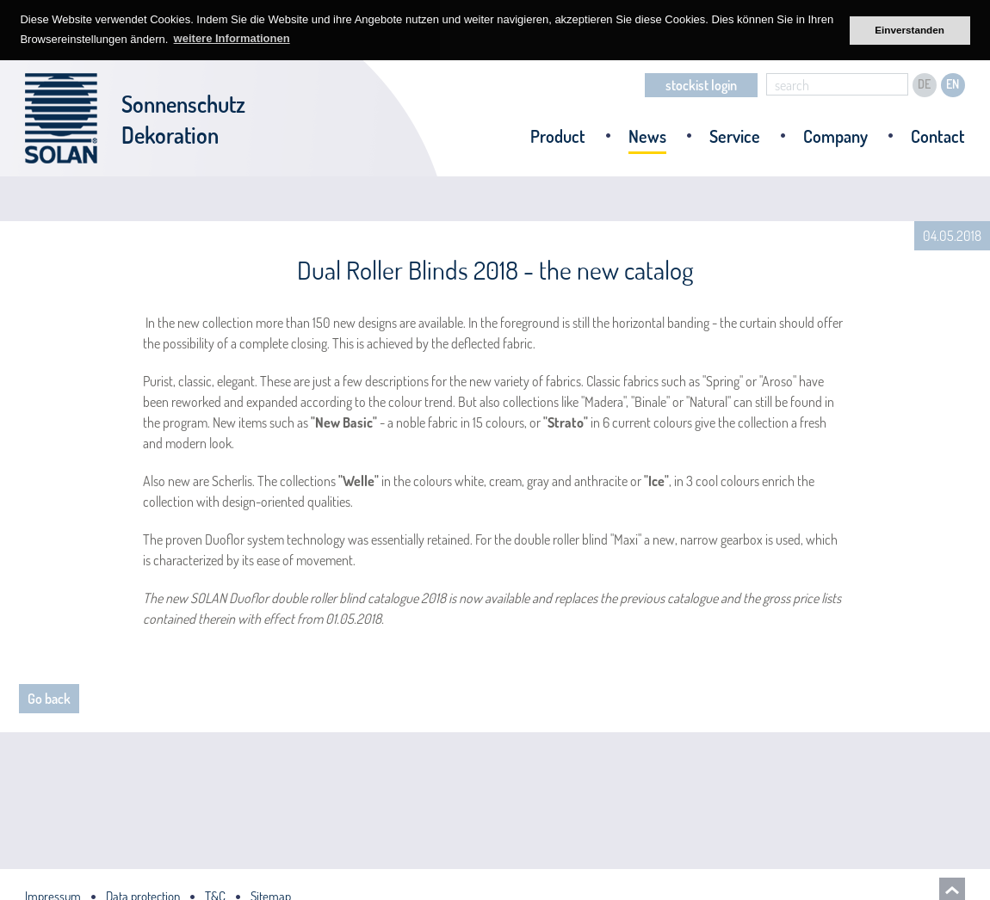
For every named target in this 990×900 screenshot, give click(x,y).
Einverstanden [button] (909, 29)
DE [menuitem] (924, 84)
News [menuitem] (647, 136)
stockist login (701, 85)
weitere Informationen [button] (232, 38)
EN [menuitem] (952, 84)
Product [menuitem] (557, 136)
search (792, 85)
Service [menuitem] (734, 136)
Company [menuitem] (835, 136)
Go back (49, 698)
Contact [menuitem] (938, 136)
